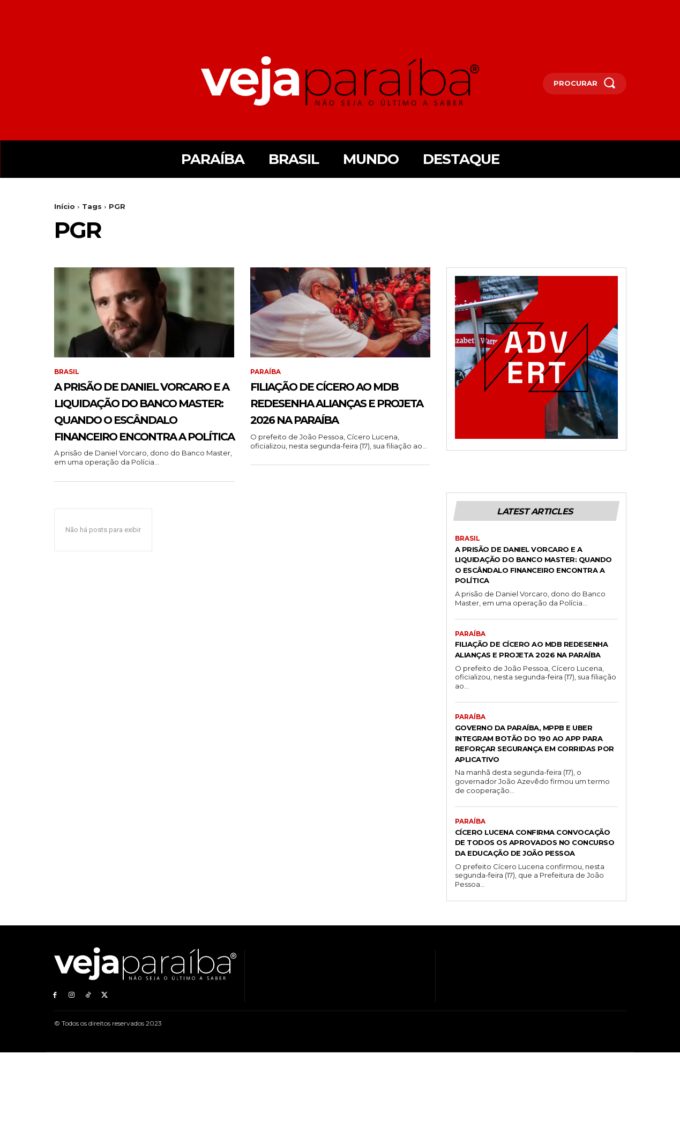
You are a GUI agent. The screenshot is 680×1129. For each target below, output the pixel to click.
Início (64, 206)
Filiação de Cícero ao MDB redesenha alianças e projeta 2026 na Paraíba (335, 410)
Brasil (66, 372)
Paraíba (265, 372)
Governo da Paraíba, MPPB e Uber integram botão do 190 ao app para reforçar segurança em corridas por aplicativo (529, 803)
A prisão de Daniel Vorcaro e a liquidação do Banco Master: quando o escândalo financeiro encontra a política (144, 427)
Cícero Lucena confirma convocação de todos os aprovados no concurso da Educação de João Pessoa (529, 914)
